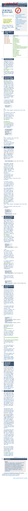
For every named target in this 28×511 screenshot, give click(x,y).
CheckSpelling (16, 39)
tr (13, 16)
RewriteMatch (16, 52)
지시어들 (17, 2)
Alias (14, 37)
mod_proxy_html (7, 356)
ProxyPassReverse (17, 45)
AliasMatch (15, 38)
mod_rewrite (7, 39)
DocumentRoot (18, 15)
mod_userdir (7, 40)
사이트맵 (25, 2)
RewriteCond (16, 51)
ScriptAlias (16, 53)
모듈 (14, 2)
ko (13, 15)
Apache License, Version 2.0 (14, 475)
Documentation (14, 7)
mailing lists (7, 470)
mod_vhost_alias (8, 43)
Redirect (15, 49)
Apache (3, 7)
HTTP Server (8, 7)
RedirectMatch (16, 50)
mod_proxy (6, 38)
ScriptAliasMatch (17, 55)
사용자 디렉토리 (19, 19)
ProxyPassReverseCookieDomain (20, 46)
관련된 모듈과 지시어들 (20, 14)
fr (9, 15)
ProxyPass (15, 44)
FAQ (20, 2)
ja (11, 15)
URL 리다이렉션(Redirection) (21, 20)
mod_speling (7, 42)
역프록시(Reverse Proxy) (20, 22)
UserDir (14, 56)
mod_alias (6, 37)
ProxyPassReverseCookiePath (19, 48)
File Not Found (18, 26)
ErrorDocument (16, 42)
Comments (18, 29)
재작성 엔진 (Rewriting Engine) (7, 364)
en (7, 15)
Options (14, 43)
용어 (22, 2)
